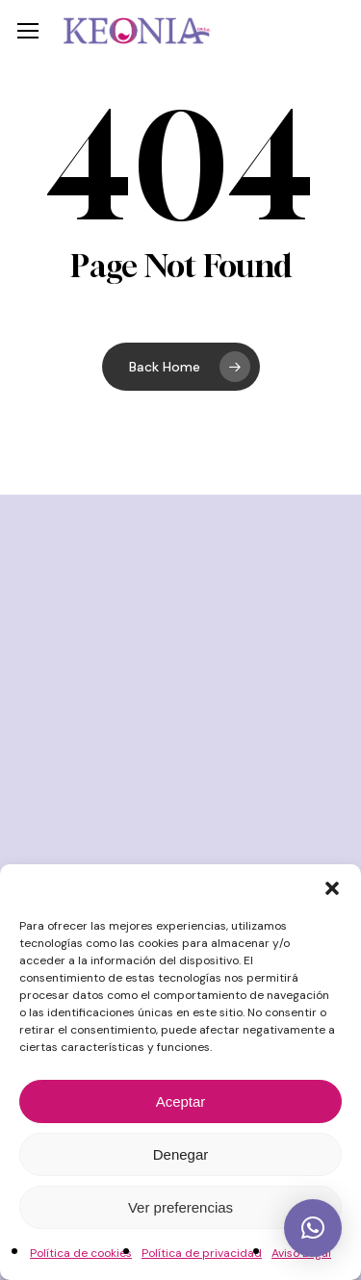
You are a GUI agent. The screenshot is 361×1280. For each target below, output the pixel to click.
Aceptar (181, 1101)
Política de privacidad (202, 1253)
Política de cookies (81, 1253)
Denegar (181, 1154)
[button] (332, 888)
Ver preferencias (180, 1207)
